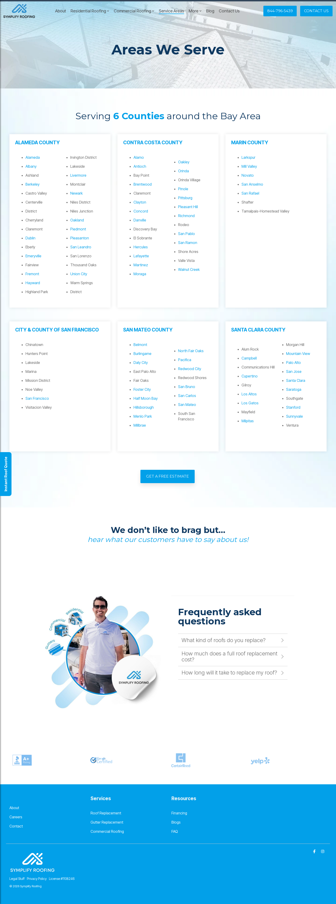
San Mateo (187, 404)
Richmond (186, 215)
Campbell (249, 358)
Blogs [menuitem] (176, 822)
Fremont (32, 274)
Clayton (140, 202)
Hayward (33, 283)
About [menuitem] (14, 807)
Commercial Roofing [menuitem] (107, 831)
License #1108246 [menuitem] (61, 879)
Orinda (183, 171)
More (195, 11)
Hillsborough (144, 407)
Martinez (141, 265)
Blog (210, 11)
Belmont (140, 344)
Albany (31, 166)
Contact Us (229, 11)
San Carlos (187, 395)
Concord (141, 211)
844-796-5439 (280, 11)
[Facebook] (315, 851)
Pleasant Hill (188, 206)
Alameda (33, 157)
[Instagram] (322, 851)
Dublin (30, 238)
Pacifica (184, 359)
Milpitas (248, 421)
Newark (76, 193)
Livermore (78, 175)
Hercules (141, 247)
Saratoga (293, 389)
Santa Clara (295, 380)
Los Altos (249, 394)
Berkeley (33, 184)
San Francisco (37, 398)
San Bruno (186, 386)
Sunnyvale (294, 416)
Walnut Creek (189, 269)
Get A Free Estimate (167, 476)
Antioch (140, 166)
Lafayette (141, 256)
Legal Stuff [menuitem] (17, 879)
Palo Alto (293, 362)
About (60, 11)
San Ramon (187, 242)
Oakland (77, 220)
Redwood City (189, 368)
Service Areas (171, 11)
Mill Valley (249, 166)
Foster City (142, 389)
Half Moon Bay (146, 398)
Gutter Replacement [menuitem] (107, 822)
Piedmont (78, 229)
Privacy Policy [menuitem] (37, 879)
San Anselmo (252, 184)
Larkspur (248, 157)
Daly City (141, 362)
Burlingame (142, 353)
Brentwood (143, 184)
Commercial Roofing (134, 11)
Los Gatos (250, 403)
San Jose (294, 371)
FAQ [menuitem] (174, 831)
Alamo (139, 157)
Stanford (293, 407)
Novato (248, 175)
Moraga (140, 274)
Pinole (183, 189)
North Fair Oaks (191, 351)
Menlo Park (143, 416)
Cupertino (250, 376)
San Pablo (186, 233)
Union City (78, 274)
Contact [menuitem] (16, 826)
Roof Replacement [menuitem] (106, 813)
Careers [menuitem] (15, 817)
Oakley (183, 162)
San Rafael (250, 193)
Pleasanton (79, 238)
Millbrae (140, 425)
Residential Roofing (90, 11)
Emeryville (33, 256)
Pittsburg (185, 198)
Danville (140, 220)
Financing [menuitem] (179, 813)
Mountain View (298, 353)
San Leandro (80, 247)
